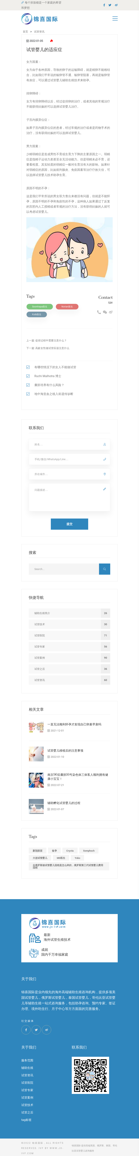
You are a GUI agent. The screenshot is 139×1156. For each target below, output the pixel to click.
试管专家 (27, 1090)
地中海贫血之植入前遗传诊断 (53, 394)
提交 (69, 524)
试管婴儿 (56, 80)
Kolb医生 (36, 314)
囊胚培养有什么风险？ (49, 385)
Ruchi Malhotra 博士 (47, 376)
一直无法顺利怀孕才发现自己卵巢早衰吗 (74, 724)
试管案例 (27, 1097)
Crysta (70, 850)
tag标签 (26, 1120)
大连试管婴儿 (40, 858)
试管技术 (27, 1105)
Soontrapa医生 (39, 306)
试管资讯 (27, 1075)
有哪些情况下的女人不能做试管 (55, 367)
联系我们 (79, 1047)
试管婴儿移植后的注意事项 (65, 751)
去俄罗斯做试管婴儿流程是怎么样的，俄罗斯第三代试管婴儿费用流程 (68, 866)
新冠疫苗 (37, 850)
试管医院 (27, 1082)
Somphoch (89, 850)
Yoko (77, 858)
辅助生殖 (27, 1068)
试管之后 (27, 1112)
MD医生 (61, 858)
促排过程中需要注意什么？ (51, 340)
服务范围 (27, 1060)
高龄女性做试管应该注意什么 (52, 348)
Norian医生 (67, 306)
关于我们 (28, 1047)
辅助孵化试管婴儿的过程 (63, 803)
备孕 (54, 850)
